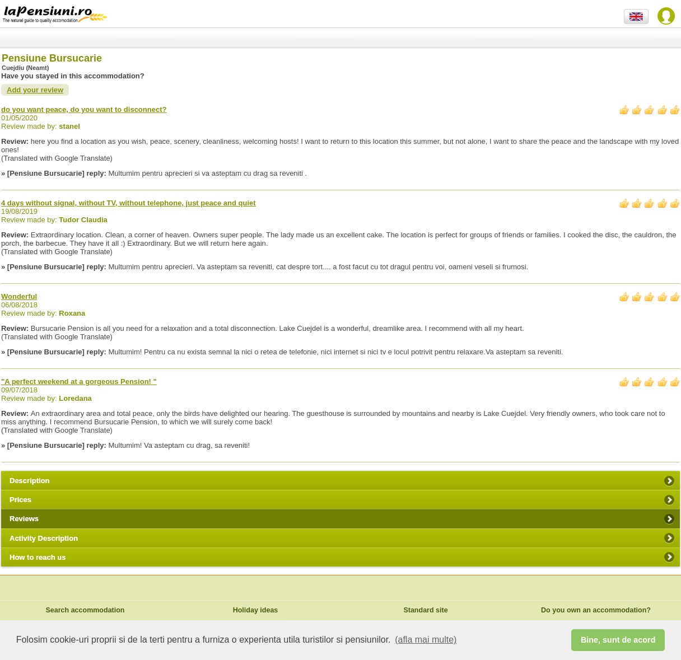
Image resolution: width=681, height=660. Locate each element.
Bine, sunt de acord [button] (618, 639)
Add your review (35, 90)
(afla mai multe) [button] (425, 639)
